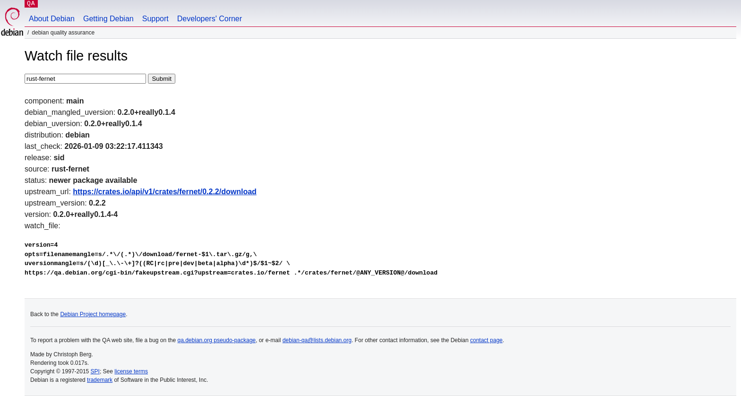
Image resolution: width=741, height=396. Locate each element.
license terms (131, 371)
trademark (99, 380)
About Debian (52, 19)
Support (155, 19)
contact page (486, 340)
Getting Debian (108, 19)
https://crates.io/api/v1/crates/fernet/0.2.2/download (165, 192)
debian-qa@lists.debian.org (317, 340)
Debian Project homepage (93, 314)
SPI (95, 371)
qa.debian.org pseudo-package (217, 340)
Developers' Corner (209, 19)
